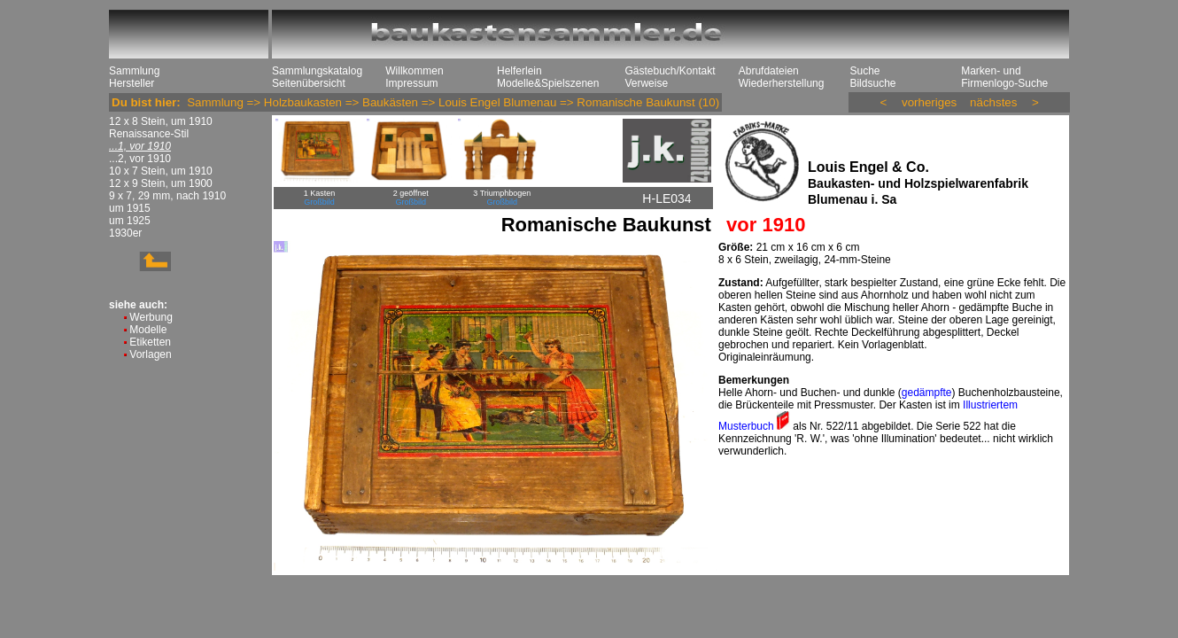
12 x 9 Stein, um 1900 (161, 183)
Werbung (150, 317)
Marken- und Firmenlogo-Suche (1004, 77)
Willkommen (414, 71)
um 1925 (130, 220)
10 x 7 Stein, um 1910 (161, 171)
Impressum (411, 83)
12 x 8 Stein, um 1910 (161, 121)
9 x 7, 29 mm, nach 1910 (167, 196)
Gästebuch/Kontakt (669, 71)
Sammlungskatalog (317, 71)
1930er (125, 233)
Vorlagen (150, 354)
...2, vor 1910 (140, 158)
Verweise (646, 83)
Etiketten (150, 342)
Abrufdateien (769, 71)
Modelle (148, 329)
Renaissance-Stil (149, 134)
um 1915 (130, 208)
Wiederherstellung (782, 83)
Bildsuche (872, 83)
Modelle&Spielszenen (548, 83)
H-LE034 (666, 198)
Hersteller (131, 83)
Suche (864, 71)
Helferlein (519, 71)
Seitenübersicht (308, 83)
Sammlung (134, 71)
